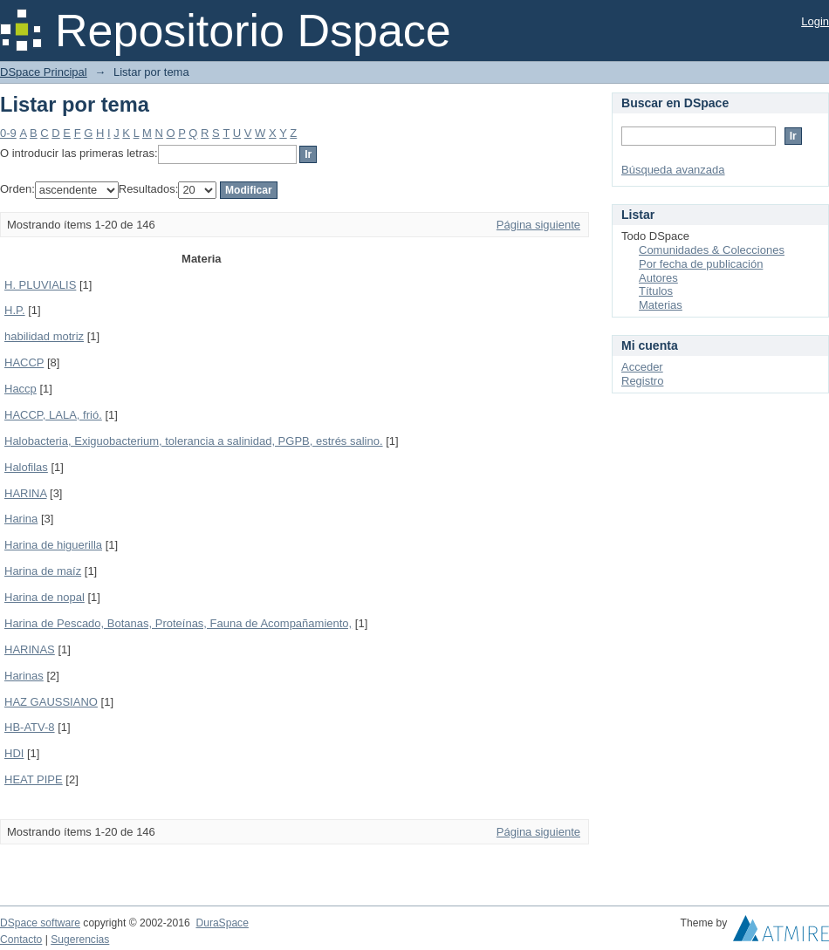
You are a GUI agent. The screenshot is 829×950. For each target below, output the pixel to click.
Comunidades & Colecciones (711, 249)
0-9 (8, 133)
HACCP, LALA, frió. (53, 414)
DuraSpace (221, 923)
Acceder (642, 366)
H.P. (14, 310)
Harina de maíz (42, 571)
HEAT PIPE (33, 779)
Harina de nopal (44, 597)
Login (815, 21)
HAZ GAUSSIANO (51, 701)
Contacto (21, 939)
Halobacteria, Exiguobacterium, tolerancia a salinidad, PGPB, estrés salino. (193, 441)
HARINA (25, 493)
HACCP (24, 362)
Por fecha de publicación (701, 263)
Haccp (20, 388)
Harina (21, 518)
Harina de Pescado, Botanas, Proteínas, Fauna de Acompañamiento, (178, 623)
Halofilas (26, 467)
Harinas (24, 675)
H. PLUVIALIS (40, 284)
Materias (660, 304)
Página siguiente (538, 224)
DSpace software (40, 923)
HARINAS (29, 649)
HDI (14, 753)
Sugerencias (80, 939)
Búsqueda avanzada (673, 169)
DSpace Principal (43, 72)
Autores (658, 277)
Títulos (656, 290)
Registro (642, 380)
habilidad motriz (44, 336)
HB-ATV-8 (29, 727)
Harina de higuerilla (53, 544)
